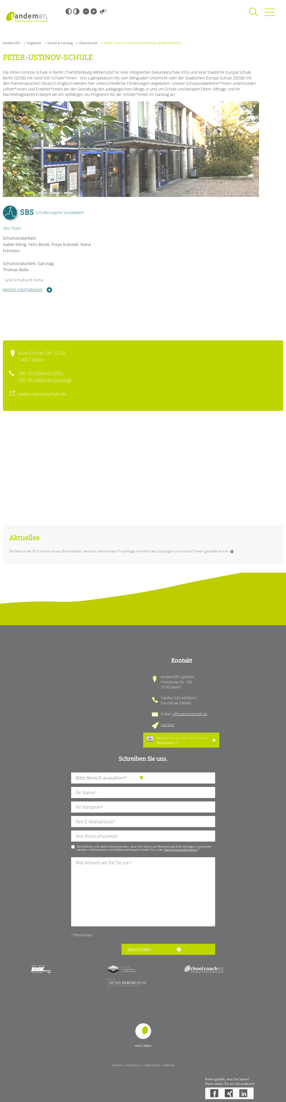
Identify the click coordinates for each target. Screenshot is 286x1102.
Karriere (167, 724)
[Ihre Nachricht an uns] (143, 891)
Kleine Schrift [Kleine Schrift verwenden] (86, 11)
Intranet (117, 1065)
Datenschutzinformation (180, 850)
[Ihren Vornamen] (143, 807)
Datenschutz (152, 1065)
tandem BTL (11, 42)
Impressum (133, 1065)
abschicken (139, 949)
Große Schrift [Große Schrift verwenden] (93, 11)
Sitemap (169, 1065)
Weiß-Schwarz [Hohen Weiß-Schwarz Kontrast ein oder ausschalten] (76, 11)
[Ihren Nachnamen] (143, 792)
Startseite (27, 17)
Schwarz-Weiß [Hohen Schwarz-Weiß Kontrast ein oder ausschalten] (68, 11)
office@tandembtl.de (189, 713)
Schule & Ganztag (60, 42)
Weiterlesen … (232, 551)
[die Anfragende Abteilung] (143, 778)
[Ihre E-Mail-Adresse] (143, 821)
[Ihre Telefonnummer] (143, 836)
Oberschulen (88, 42)
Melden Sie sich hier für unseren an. (182, 739)
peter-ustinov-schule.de (42, 394)
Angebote (34, 42)
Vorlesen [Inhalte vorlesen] (103, 11)
